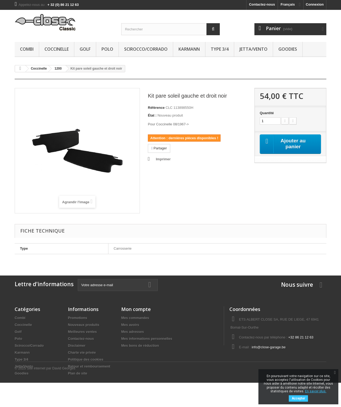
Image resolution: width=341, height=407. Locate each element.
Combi (27, 49)
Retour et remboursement (89, 366)
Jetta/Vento (253, 49)
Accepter (298, 398)
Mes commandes (135, 318)
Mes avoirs (130, 325)
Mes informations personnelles (146, 339)
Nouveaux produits (83, 325)
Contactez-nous (262, 4)
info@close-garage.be (269, 347)
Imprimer (163, 159)
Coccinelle (56, 49)
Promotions (77, 318)
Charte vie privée (82, 352)
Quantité (267, 113)
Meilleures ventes (82, 332)
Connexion (315, 4)
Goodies (287, 49)
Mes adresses (132, 332)
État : (152, 115)
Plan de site (77, 373)
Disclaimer (77, 346)
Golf (85, 49)
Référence (156, 108)
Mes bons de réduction (140, 346)
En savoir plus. (315, 391)
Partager (159, 148)
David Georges (63, 392)
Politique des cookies (85, 359)
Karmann (189, 49)
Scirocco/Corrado (146, 49)
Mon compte (136, 309)
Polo (107, 49)
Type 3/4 (220, 49)
